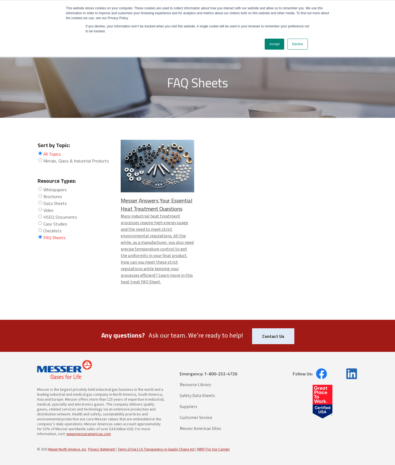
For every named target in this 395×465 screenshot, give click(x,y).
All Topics (52, 154)
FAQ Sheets (54, 237)
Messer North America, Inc (67, 449)
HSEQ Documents (60, 217)
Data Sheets (55, 203)
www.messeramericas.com (88, 434)
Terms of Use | (128, 449)
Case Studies (55, 224)
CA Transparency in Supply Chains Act (166, 449)
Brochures (52, 196)
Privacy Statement (101, 449)
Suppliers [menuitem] (188, 407)
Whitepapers (55, 189)
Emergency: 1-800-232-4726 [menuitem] (208, 373)
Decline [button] (297, 44)
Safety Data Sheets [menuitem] (197, 396)
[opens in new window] (320, 373)
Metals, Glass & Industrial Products (76, 161)
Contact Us (273, 336)
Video (48, 210)
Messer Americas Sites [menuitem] (200, 429)
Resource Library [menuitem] (195, 385)
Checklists (52, 230)
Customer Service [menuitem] (196, 418)
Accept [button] (274, 44)
